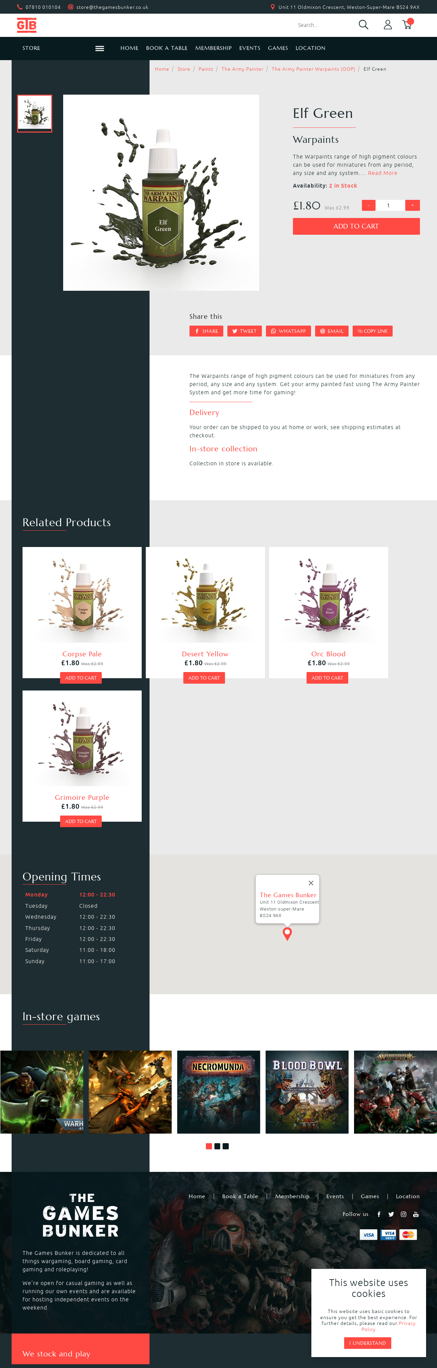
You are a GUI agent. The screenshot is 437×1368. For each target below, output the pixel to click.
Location (311, 48)
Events (249, 48)
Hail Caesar (135, 1264)
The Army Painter (243, 69)
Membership (213, 48)
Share (206, 331)
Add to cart (356, 226)
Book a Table (167, 48)
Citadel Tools (349, 1256)
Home (130, 48)
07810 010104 (43, 7)
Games (278, 48)
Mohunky (275, 1337)
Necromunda (236, 1232)
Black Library (349, 1232)
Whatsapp (288, 331)
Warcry (228, 1240)
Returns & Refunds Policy (138, 1319)
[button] (209, 991)
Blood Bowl (36, 1240)
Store (184, 69)
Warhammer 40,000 (48, 1232)
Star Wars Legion (242, 1273)
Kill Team (132, 1232)
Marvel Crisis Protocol (150, 1273)
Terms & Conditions (268, 1319)
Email (332, 331)
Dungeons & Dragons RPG (56, 1273)
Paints (206, 69)
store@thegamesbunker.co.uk (112, 7)
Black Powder (237, 1264)
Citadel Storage (353, 1264)
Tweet (244, 331)
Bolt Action (36, 1264)
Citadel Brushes (353, 1248)
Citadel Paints (350, 1240)
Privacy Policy (207, 1319)
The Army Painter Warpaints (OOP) (313, 69)
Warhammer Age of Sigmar (157, 1240)
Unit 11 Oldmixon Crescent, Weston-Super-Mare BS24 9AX (349, 7)
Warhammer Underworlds (56, 1248)
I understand (367, 1343)
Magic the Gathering (247, 1248)
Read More (383, 173)
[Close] (311, 728)
